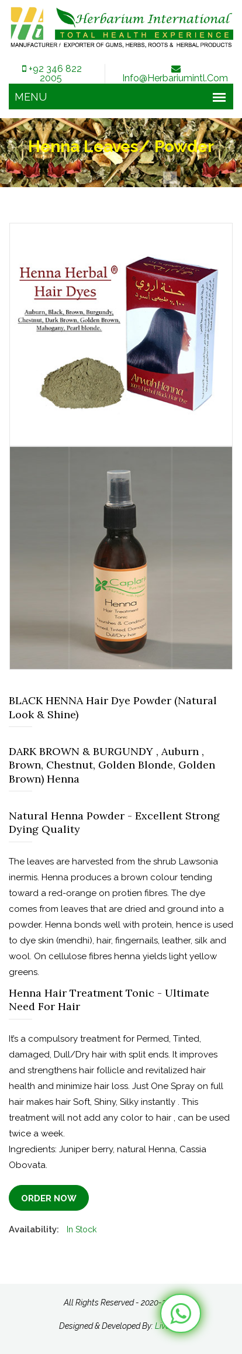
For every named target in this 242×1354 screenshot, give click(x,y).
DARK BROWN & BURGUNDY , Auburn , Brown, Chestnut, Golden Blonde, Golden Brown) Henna (112, 765)
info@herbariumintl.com (175, 74)
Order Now (49, 1198)
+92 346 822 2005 (51, 73)
